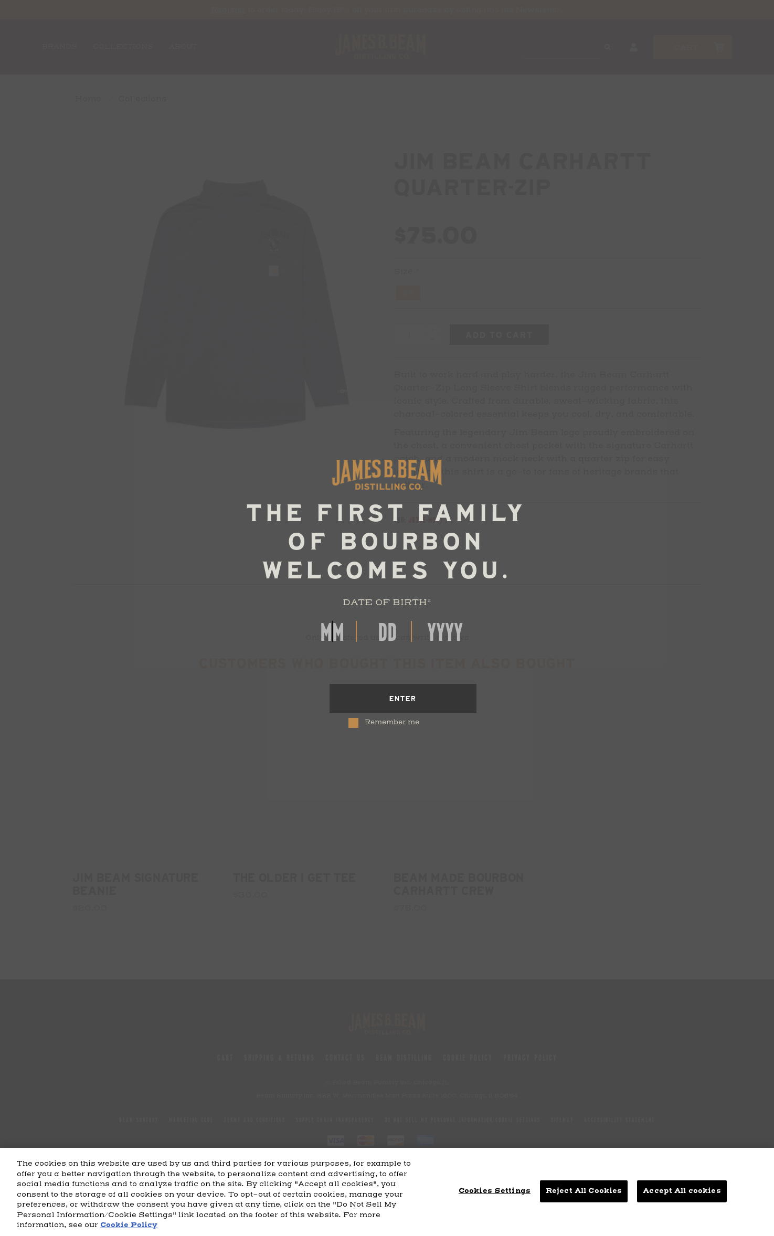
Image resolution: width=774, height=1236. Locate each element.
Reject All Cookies (584, 1191)
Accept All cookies (681, 1191)
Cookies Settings (495, 1191)
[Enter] (403, 698)
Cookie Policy (128, 1225)
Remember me (392, 722)
